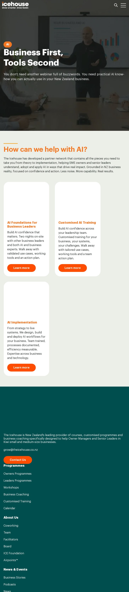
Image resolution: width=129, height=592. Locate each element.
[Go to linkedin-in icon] (64, 572)
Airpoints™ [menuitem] (11, 450)
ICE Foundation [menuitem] (14, 443)
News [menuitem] (7, 482)
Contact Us (18, 350)
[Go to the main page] (15, 5)
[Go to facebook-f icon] (56, 572)
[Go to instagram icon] (73, 572)
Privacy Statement (55, 557)
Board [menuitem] (7, 436)
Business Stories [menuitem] (14, 468)
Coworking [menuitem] (11, 416)
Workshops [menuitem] (11, 378)
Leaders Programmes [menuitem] (17, 371)
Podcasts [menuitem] (10, 475)
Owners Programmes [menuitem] (17, 364)
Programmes (14, 356)
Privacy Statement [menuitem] (79, 583)
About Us (11, 408)
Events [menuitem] (8, 488)
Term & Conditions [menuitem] (50, 583)
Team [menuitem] (7, 423)
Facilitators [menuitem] (11, 430)
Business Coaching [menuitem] (16, 385)
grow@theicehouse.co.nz (21, 340)
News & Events (15, 460)
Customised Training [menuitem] (17, 391)
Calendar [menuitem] (9, 398)
